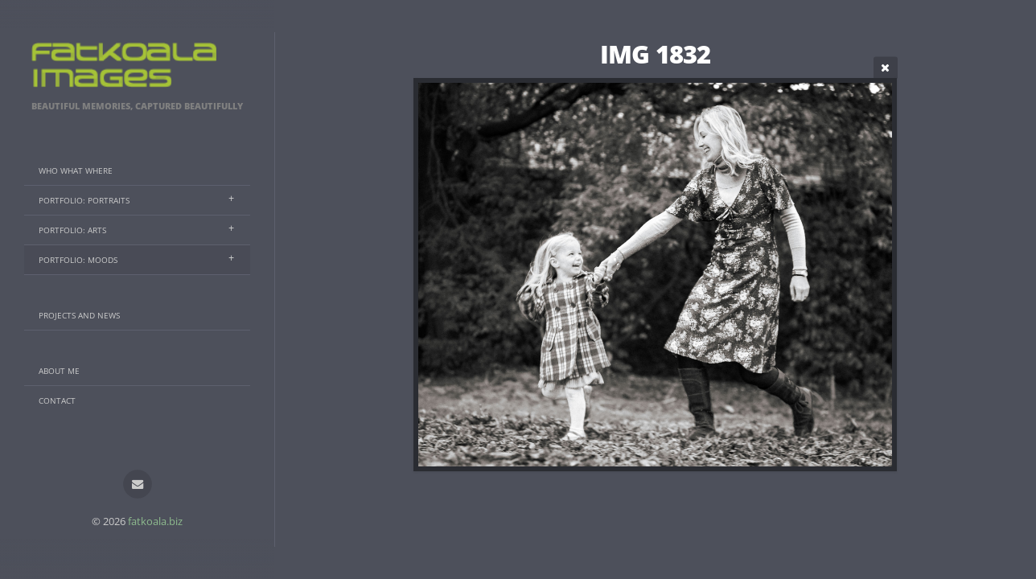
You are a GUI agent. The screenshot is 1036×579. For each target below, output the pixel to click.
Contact (57, 400)
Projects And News (79, 315)
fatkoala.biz (155, 521)
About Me (59, 370)
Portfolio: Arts (72, 230)
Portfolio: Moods (78, 259)
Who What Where (76, 170)
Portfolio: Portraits (84, 200)
